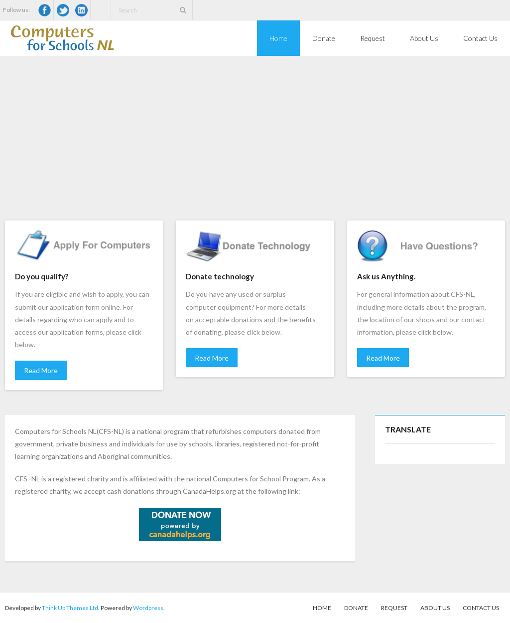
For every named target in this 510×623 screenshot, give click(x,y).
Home (322, 608)
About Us (435, 608)
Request (394, 608)
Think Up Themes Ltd (70, 608)
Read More (41, 370)
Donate (356, 608)
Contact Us (481, 608)
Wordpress (148, 608)
